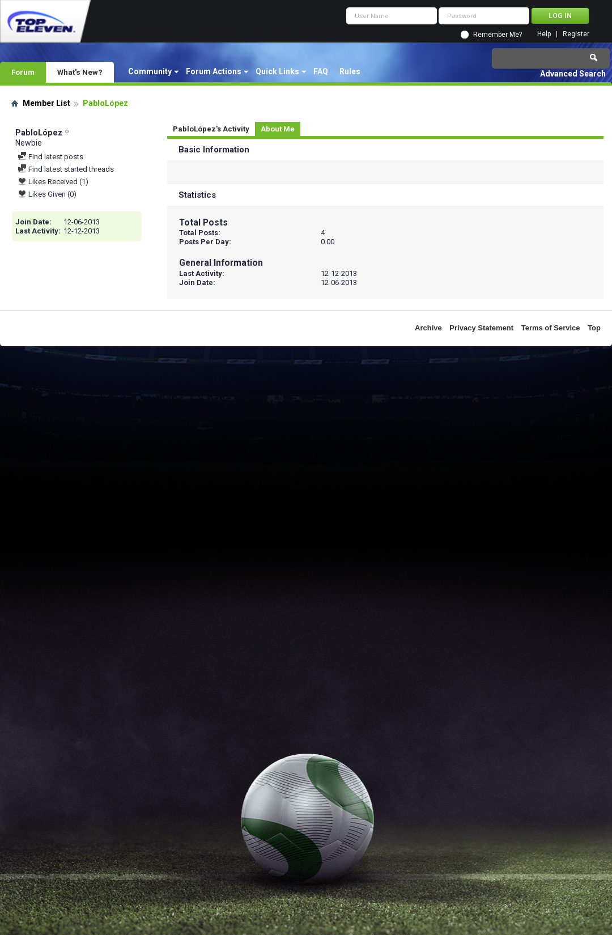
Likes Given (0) (47, 194)
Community (150, 71)
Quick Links (277, 71)
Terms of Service (550, 328)
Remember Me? (497, 35)
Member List (46, 103)
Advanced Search (573, 73)
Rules (349, 71)
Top (594, 328)
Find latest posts (50, 156)
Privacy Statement (481, 328)
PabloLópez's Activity (211, 129)
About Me (278, 129)
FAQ (320, 71)
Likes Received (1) (53, 181)
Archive (428, 328)
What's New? (80, 71)
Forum (23, 71)
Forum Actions (213, 71)
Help (544, 34)
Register (576, 34)
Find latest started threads (66, 169)
